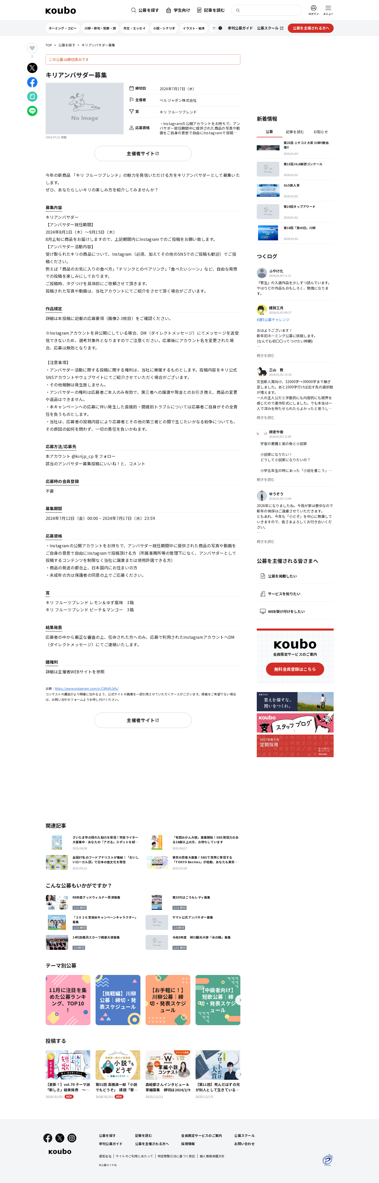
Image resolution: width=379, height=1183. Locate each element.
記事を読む (295, 131)
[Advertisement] (143, 774)
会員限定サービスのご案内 (201, 1135)
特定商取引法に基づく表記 (176, 1156)
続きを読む (266, 355)
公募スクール (244, 1135)
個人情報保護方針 (212, 1156)
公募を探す (66, 45)
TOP (49, 45)
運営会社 (105, 1156)
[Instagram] (71, 1138)
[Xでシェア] (32, 68)
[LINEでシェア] (32, 111)
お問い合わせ (244, 1143)
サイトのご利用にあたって (134, 1156)
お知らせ (320, 131)
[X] (59, 1138)
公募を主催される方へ (152, 1143)
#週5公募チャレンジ (273, 319)
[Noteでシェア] (32, 96)
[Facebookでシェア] (32, 82)
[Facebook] (47, 1138)
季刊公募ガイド (111, 1143)
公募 (269, 131)
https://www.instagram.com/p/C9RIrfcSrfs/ (87, 688)
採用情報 (188, 1143)
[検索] (267, 10)
